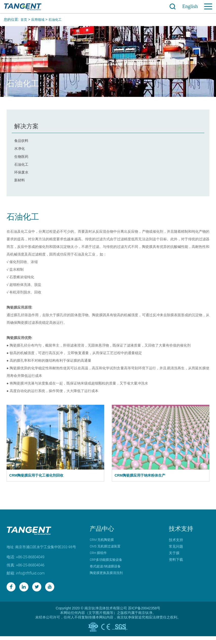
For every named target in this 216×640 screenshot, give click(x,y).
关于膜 (174, 556)
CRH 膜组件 (99, 556)
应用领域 (39, 19)
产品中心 (102, 531)
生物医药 (21, 157)
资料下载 (176, 562)
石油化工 (57, 19)
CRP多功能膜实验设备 (107, 562)
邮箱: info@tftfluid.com (27, 575)
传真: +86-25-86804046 (28, 567)
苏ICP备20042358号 (144, 612)
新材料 (19, 182)
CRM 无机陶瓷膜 (103, 543)
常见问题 (176, 549)
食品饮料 (21, 141)
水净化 (19, 149)
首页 (24, 19)
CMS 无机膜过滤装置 (106, 549)
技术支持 (181, 531)
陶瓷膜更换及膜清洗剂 (107, 575)
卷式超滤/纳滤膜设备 (106, 569)
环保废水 (21, 174)
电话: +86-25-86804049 (28, 559)
